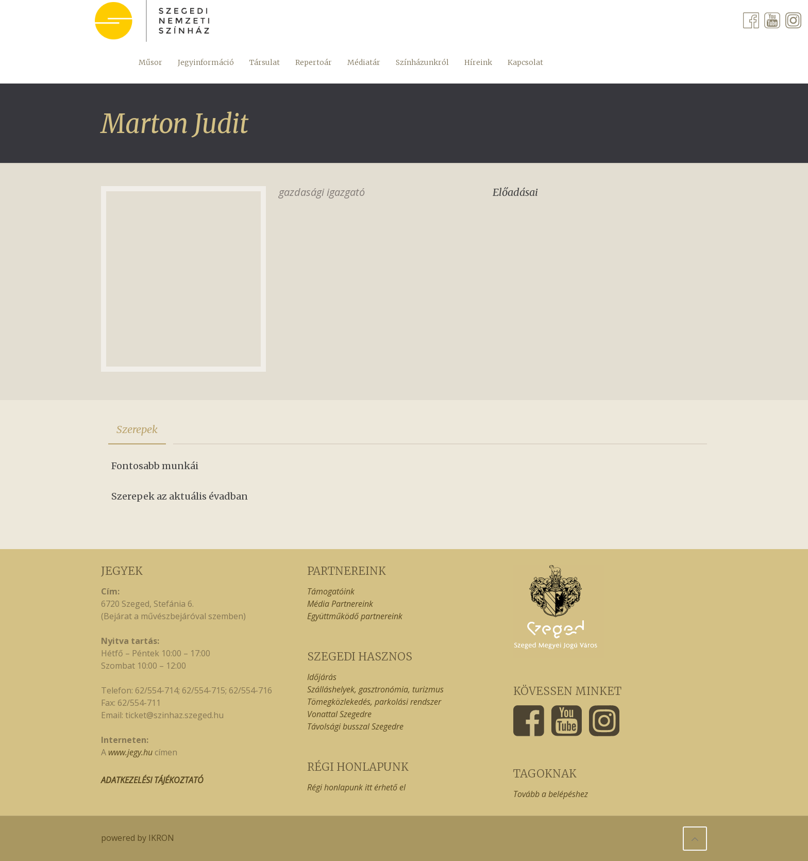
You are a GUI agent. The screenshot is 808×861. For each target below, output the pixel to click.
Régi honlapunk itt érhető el (356, 787)
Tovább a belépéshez (550, 794)
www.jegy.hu (130, 752)
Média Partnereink (340, 603)
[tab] (137, 429)
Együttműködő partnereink (354, 616)
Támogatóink (331, 591)
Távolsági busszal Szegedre (355, 726)
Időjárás (321, 677)
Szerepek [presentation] (137, 429)
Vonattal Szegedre (339, 714)
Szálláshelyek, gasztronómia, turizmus (375, 689)
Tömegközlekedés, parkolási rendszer (374, 701)
